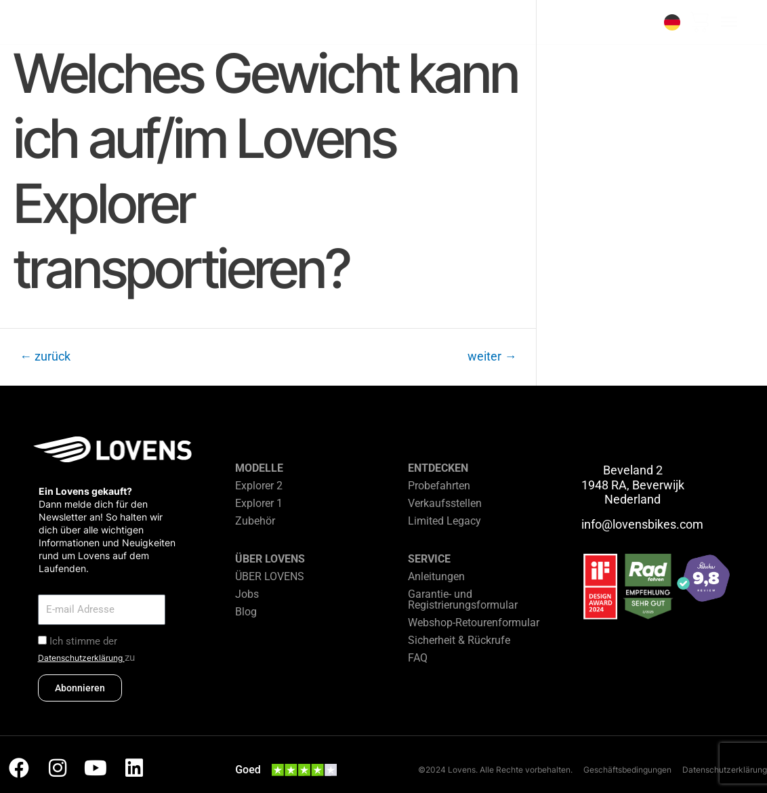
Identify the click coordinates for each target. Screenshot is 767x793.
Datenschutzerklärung (81, 658)
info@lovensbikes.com (642, 524)
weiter (492, 356)
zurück (45, 356)
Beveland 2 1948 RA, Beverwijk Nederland (632, 484)
